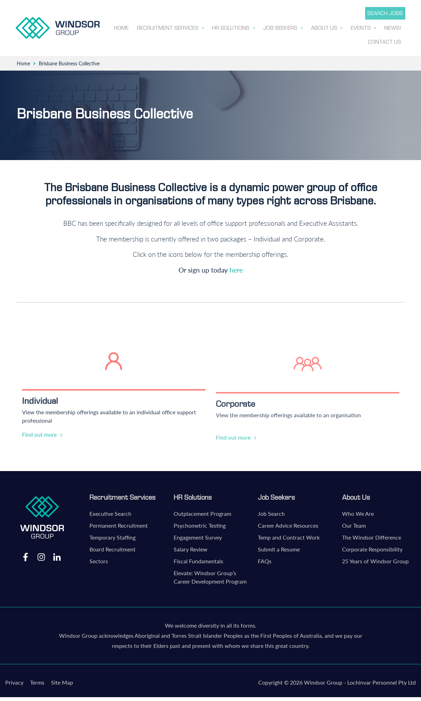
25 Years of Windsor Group (375, 559)
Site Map (62, 681)
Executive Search (110, 512)
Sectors (98, 559)
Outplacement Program (202, 512)
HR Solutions (193, 496)
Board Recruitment (112, 547)
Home (23, 62)
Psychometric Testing (200, 524)
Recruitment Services (122, 496)
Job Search (271, 512)
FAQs (264, 559)
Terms (37, 681)
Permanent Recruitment (118, 524)
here (236, 269)
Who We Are (358, 512)
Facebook (25, 555)
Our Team (354, 524)
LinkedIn (57, 555)
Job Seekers (276, 496)
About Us (356, 496)
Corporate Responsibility (372, 547)
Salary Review (191, 547)
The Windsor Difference (371, 536)
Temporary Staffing (112, 536)
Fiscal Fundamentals (198, 559)
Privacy (14, 681)
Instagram (41, 555)
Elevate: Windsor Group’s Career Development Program (210, 575)
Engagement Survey (198, 536)
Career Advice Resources (288, 524)
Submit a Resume (279, 547)
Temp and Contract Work (289, 536)
